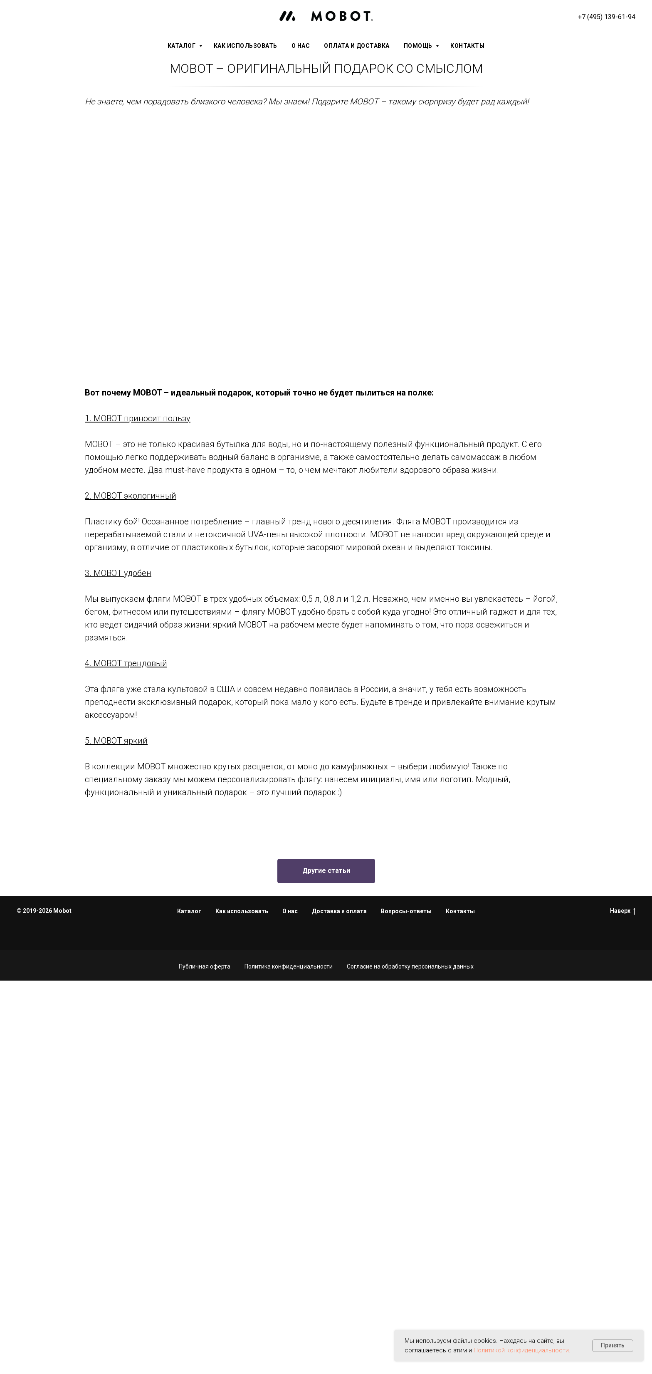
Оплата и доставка (357, 45)
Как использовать (245, 45)
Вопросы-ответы (406, 911)
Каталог (182, 45)
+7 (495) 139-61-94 (606, 17)
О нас (300, 45)
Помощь (419, 45)
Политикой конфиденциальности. (522, 1350)
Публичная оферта (204, 966)
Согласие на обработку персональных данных (410, 966)
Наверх (622, 911)
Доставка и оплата (339, 911)
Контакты (467, 45)
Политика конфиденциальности (288, 966)
